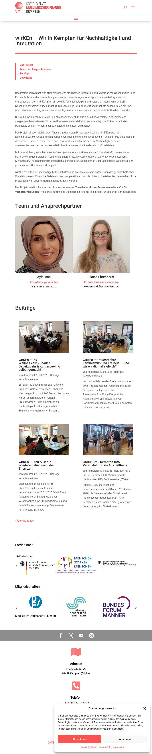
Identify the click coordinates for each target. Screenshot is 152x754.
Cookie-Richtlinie (89, 747)
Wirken (34, 379)
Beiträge (55, 375)
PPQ (100, 479)
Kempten (28, 375)
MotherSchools (116, 475)
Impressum (118, 747)
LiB (105, 475)
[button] (145, 708)
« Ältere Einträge (24, 520)
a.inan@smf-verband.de (44, 286)
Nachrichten (90, 479)
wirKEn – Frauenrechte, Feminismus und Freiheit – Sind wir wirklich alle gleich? (106, 363)
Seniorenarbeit (112, 479)
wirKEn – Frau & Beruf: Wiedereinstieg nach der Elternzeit (36, 465)
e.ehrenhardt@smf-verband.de (101, 286)
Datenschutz (105, 747)
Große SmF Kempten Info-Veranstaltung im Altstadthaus (105, 463)
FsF (89, 475)
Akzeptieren (79, 739)
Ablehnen (125, 739)
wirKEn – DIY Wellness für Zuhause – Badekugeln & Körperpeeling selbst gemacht (39, 364)
